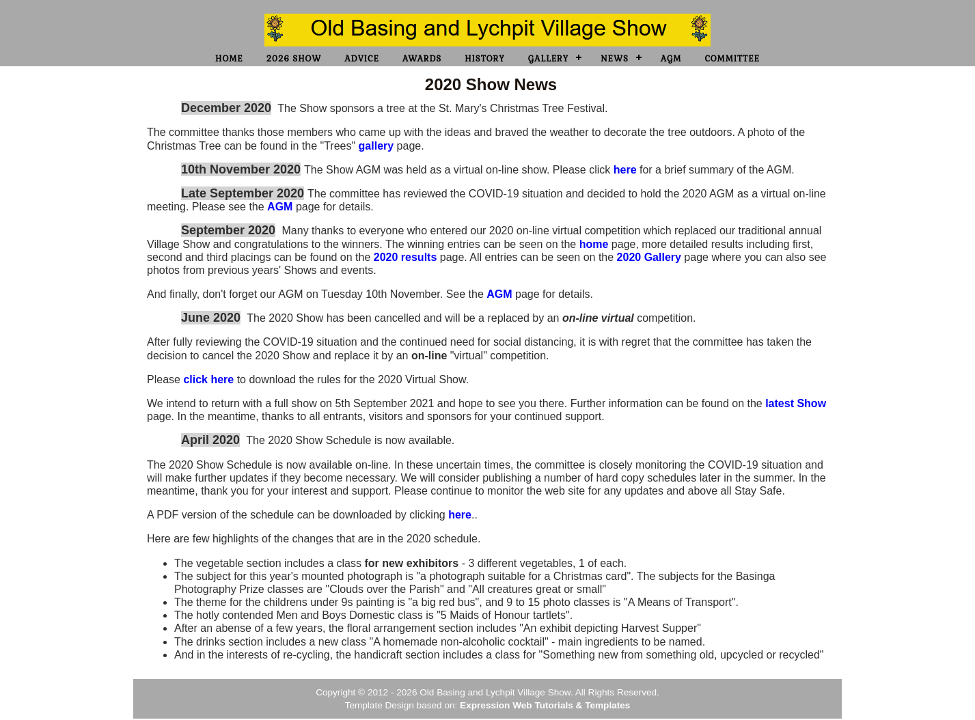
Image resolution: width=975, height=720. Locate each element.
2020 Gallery (649, 257)
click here (208, 379)
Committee (731, 58)
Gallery (548, 58)
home (594, 244)
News (615, 58)
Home (229, 58)
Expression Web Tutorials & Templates (545, 705)
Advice (361, 58)
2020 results (407, 257)
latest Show (795, 403)
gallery (376, 146)
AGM (671, 58)
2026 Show (294, 58)
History (485, 58)
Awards (421, 58)
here (625, 170)
